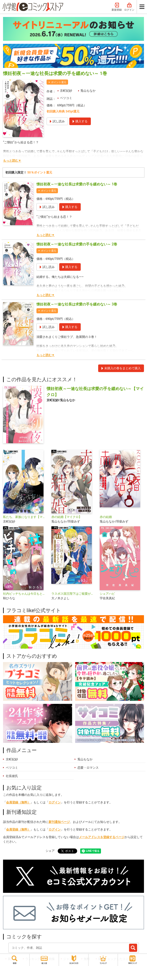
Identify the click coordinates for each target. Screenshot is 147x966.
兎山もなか (88, 90)
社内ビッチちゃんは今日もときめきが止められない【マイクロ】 (25, 593)
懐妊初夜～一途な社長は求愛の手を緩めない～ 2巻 (76, 244)
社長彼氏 (12, 776)
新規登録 (117, 7)
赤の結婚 (106, 517)
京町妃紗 (66, 90)
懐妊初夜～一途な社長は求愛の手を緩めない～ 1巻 (76, 184)
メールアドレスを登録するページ (101, 837)
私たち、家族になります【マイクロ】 (25, 517)
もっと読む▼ (12, 160)
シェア (50, 851)
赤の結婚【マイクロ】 (66, 517)
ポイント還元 (58, 82)
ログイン (129, 7)
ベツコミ (66, 98)
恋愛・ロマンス (88, 767)
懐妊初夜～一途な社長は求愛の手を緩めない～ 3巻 (76, 304)
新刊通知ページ (59, 822)
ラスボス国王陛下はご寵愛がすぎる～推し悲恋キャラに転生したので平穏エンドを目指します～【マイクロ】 (73, 593)
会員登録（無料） (18, 802)
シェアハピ (107, 593)
